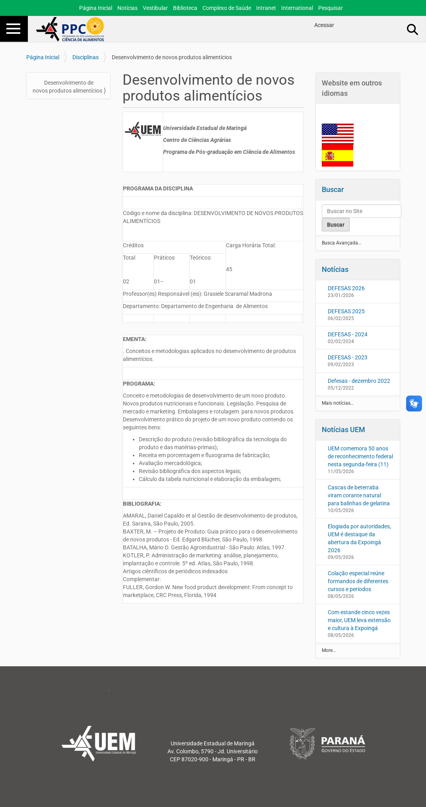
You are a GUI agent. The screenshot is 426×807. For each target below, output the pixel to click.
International (297, 8)
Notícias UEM (343, 429)
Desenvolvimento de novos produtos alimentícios (67, 87)
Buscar (333, 189)
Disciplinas (85, 57)
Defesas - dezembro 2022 (359, 381)
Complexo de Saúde (226, 8)
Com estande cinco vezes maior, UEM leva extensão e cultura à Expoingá (359, 620)
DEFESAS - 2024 (348, 334)
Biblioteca (185, 8)
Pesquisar (330, 8)
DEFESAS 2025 (346, 311)
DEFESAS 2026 (346, 288)
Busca (413, 29)
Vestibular (155, 8)
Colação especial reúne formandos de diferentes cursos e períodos (358, 581)
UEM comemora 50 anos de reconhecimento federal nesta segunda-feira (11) (360, 456)
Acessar (324, 25)
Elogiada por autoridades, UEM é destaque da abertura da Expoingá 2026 (359, 538)
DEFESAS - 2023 (348, 357)
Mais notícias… (338, 403)
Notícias (127, 8)
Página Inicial (95, 8)
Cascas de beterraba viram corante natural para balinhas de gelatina (359, 495)
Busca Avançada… (341, 243)
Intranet (266, 8)
